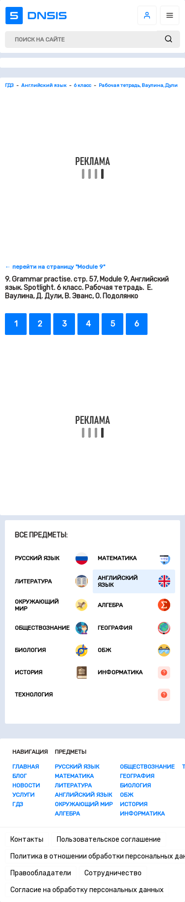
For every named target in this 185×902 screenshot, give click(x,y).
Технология (92, 695)
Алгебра (134, 605)
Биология (51, 650)
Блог (19, 776)
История (51, 672)
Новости (26, 785)
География (134, 628)
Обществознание (51, 628)
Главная (25, 766)
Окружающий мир (51, 605)
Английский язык (134, 581)
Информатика (134, 672)
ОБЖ (134, 650)
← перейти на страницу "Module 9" (55, 266)
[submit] (168, 39)
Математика (134, 558)
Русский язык (51, 558)
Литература (51, 581)
